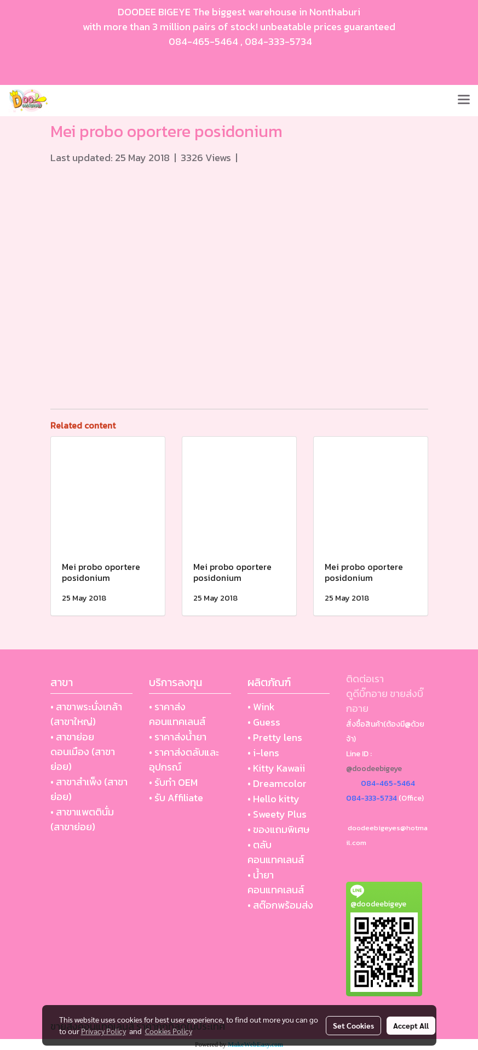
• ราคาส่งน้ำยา (177, 736)
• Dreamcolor (277, 783)
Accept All (411, 1025)
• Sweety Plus (277, 814)
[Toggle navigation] (464, 100)
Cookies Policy (168, 1031)
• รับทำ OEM (173, 782)
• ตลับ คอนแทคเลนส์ (275, 852)
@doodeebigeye (374, 768)
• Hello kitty (273, 798)
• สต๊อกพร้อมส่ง (280, 905)
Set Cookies (353, 1025)
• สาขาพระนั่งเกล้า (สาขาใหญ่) (86, 714)
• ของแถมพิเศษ (278, 829)
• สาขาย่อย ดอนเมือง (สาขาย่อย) (82, 751)
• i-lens (263, 752)
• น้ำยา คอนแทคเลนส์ (275, 882)
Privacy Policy (103, 1031)
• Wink (261, 706)
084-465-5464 (203, 41)
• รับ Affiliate (176, 797)
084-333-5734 (278, 41)
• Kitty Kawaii (276, 768)
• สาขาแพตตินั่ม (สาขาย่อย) (82, 819)
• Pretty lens (274, 737)
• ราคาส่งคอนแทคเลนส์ (177, 714)
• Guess (263, 722)
